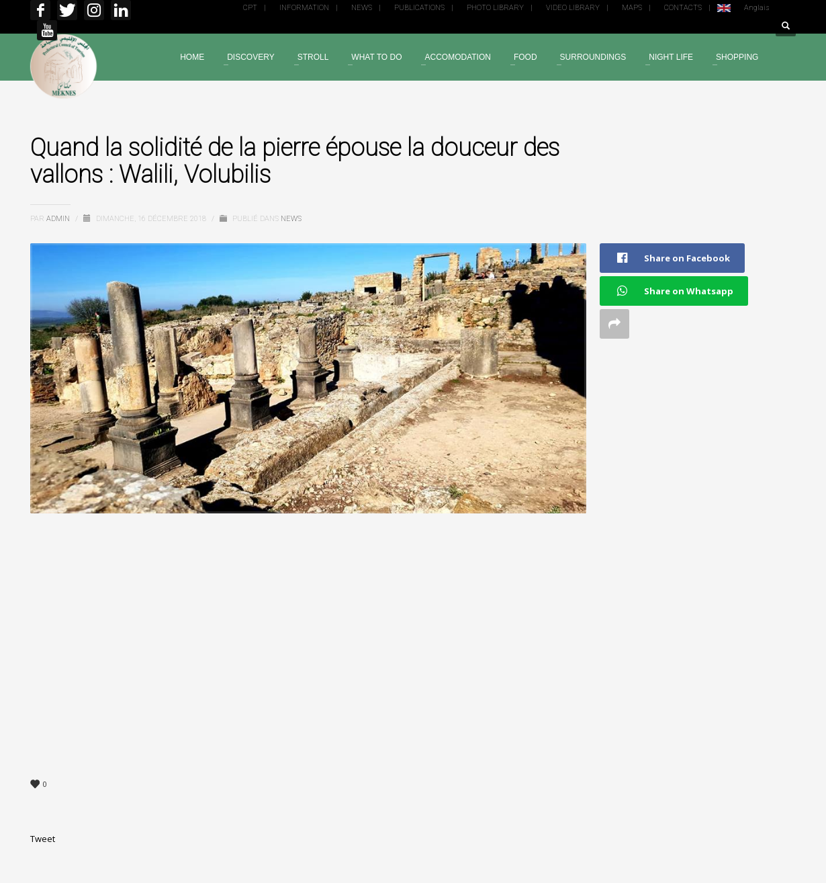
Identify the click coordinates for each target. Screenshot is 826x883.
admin (59, 218)
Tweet (42, 839)
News (291, 218)
